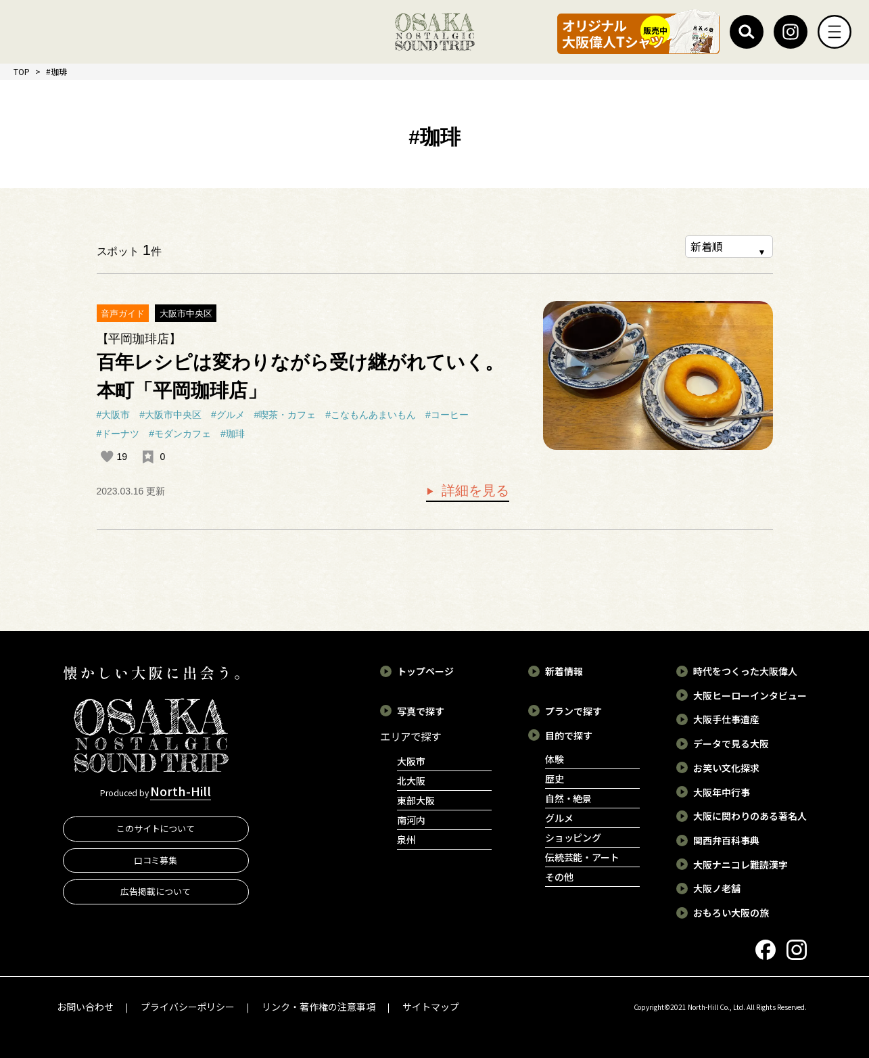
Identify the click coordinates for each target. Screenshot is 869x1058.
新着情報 (564, 671)
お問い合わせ (85, 1006)
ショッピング (573, 837)
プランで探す (573, 711)
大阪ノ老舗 (717, 888)
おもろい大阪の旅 (731, 912)
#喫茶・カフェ (285, 414)
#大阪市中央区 (170, 414)
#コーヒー (447, 414)
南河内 (411, 820)
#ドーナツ (118, 433)
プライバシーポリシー (188, 1006)
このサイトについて (155, 828)
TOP (22, 71)
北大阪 (411, 780)
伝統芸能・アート (582, 857)
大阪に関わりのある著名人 (750, 816)
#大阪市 (114, 414)
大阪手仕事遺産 (726, 719)
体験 (554, 759)
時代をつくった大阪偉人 (745, 671)
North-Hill (180, 791)
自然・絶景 (568, 798)
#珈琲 (232, 433)
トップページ (425, 671)
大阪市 (411, 761)
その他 (559, 876)
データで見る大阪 (731, 743)
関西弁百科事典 (726, 840)
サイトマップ (430, 1006)
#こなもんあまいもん (370, 414)
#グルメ (228, 414)
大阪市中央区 (186, 313)
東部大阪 (416, 800)
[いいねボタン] (107, 456)
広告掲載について (155, 891)
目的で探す (568, 734)
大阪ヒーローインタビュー (750, 695)
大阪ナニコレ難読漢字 (740, 864)
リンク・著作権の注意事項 (318, 1006)
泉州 (406, 839)
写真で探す (420, 711)
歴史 (554, 778)
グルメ (559, 818)
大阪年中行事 (721, 791)
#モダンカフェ (180, 433)
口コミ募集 (156, 859)
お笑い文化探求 (726, 768)
